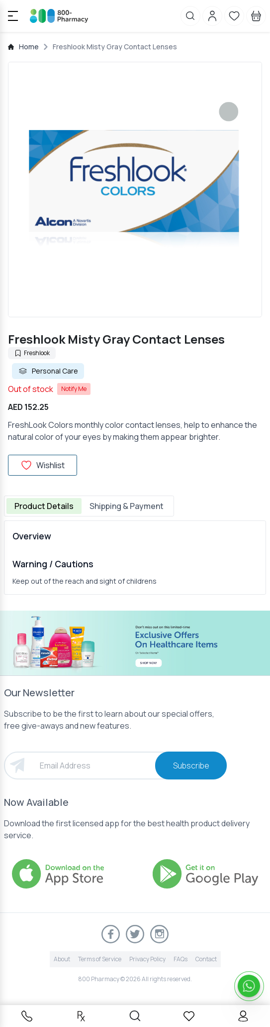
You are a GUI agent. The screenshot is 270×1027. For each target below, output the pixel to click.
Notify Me (74, 389)
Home (29, 46)
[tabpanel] (135, 557)
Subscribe (191, 765)
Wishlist (42, 465)
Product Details (44, 506)
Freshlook (32, 353)
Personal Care (48, 371)
